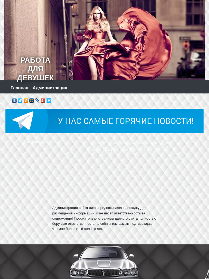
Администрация (50, 88)
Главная (19, 88)
